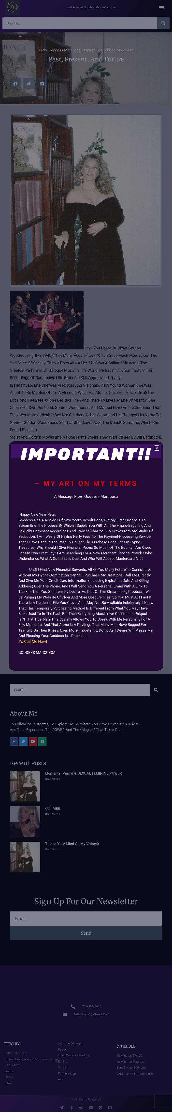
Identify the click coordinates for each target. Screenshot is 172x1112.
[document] (86, 556)
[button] (156, 448)
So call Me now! (33, 641)
